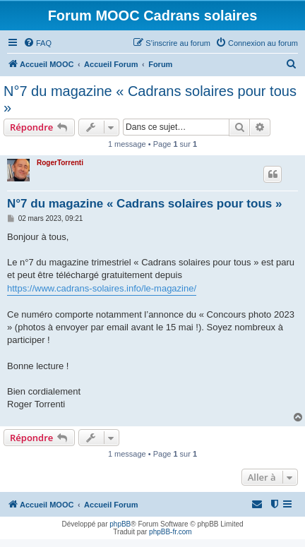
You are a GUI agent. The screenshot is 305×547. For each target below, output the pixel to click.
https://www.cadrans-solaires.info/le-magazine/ (101, 288)
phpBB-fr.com (170, 532)
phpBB (120, 524)
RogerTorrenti (60, 163)
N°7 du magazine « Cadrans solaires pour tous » (150, 99)
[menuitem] (37, 43)
